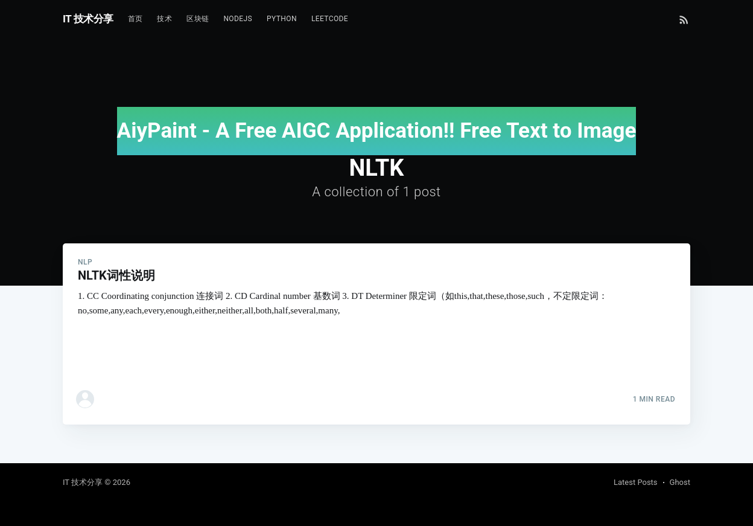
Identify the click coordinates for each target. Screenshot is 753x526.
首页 (135, 18)
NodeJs (237, 18)
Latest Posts (636, 482)
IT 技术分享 (88, 19)
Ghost (680, 482)
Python (282, 18)
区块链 (197, 18)
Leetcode (329, 18)
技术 (164, 18)
